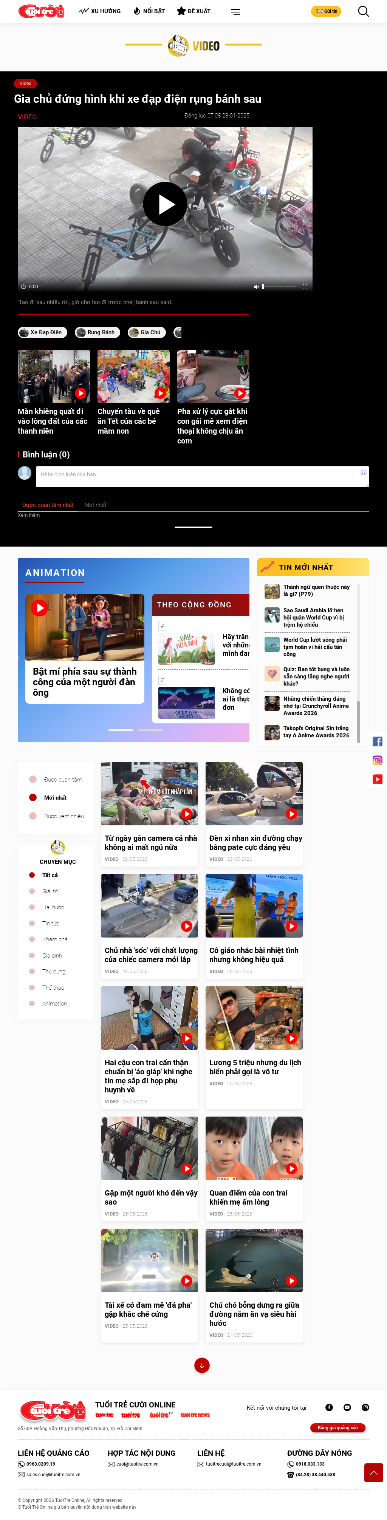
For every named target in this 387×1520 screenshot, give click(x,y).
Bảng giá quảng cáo (338, 1427)
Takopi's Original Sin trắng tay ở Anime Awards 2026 (316, 732)
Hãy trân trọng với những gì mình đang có (244, 645)
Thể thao (53, 987)
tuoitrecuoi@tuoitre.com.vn (229, 1464)
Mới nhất (55, 797)
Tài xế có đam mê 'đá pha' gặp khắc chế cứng (148, 1310)
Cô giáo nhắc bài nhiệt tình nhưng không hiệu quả (254, 955)
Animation (54, 1003)
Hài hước (53, 907)
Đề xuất (194, 10)
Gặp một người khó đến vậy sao (151, 1197)
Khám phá (55, 939)
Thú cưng (53, 971)
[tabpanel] (85, 649)
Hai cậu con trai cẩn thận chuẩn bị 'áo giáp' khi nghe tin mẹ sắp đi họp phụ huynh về (148, 1076)
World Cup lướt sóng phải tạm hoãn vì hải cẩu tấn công (315, 647)
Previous (16, 658)
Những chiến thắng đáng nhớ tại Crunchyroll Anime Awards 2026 (316, 706)
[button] (234, 12)
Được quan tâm (63, 779)
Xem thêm (29, 515)
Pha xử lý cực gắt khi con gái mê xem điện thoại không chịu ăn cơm (212, 426)
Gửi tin (326, 11)
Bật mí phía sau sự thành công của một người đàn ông (85, 682)
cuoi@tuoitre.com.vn (133, 1464)
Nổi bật (149, 10)
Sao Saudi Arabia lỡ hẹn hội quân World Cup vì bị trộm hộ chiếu (313, 617)
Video (25, 83)
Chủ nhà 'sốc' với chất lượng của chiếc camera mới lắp (151, 955)
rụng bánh (101, 332)
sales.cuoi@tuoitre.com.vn (49, 1474)
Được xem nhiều (64, 816)
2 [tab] (150, 730)
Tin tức (50, 923)
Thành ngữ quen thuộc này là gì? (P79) (316, 591)
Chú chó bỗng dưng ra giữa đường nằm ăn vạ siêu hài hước (254, 1314)
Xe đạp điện (46, 332)
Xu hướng (100, 11)
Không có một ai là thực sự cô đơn (245, 699)
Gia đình (52, 955)
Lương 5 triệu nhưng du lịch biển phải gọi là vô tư (255, 1067)
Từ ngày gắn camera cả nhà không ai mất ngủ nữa (151, 843)
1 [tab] (120, 730)
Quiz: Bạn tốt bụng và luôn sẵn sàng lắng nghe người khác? (316, 676)
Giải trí (50, 891)
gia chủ (150, 332)
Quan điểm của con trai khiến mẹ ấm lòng (248, 1197)
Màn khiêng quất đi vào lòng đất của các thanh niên (52, 421)
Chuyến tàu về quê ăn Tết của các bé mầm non (129, 421)
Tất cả (50, 875)
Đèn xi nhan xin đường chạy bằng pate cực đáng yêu (255, 843)
